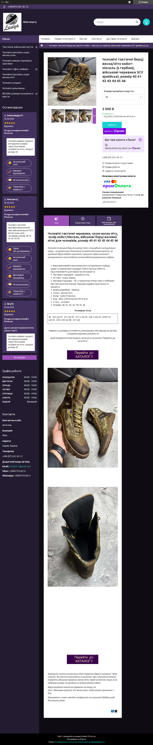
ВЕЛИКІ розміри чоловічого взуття (17, 95)
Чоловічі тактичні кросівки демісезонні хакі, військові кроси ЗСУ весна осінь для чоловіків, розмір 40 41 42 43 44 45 (20, 232)
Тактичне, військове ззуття (17, 47)
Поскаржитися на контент (66, 742)
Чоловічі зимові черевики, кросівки (17, 62)
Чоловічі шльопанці (13, 88)
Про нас (83, 39)
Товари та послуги (63, 39)
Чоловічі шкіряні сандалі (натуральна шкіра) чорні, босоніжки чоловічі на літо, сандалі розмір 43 (20, 341)
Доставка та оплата (116, 39)
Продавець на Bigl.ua (76, 739)
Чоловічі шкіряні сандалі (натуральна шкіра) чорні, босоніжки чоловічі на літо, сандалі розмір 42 (20, 146)
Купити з (114, 131)
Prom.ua (92, 736)
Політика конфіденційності (92, 742)
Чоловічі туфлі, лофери (15, 69)
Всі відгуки (19, 357)
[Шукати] (137, 22)
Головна (45, 39)
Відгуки (135, 39)
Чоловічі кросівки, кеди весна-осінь (15, 54)
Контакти (97, 39)
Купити (112, 125)
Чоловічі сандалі (11, 82)
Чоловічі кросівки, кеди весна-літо (15, 76)
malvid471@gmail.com (20, 466)
